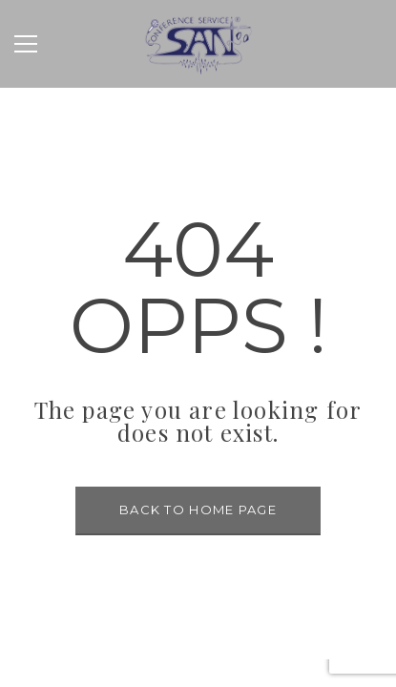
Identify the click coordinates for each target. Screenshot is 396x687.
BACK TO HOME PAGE (198, 509)
